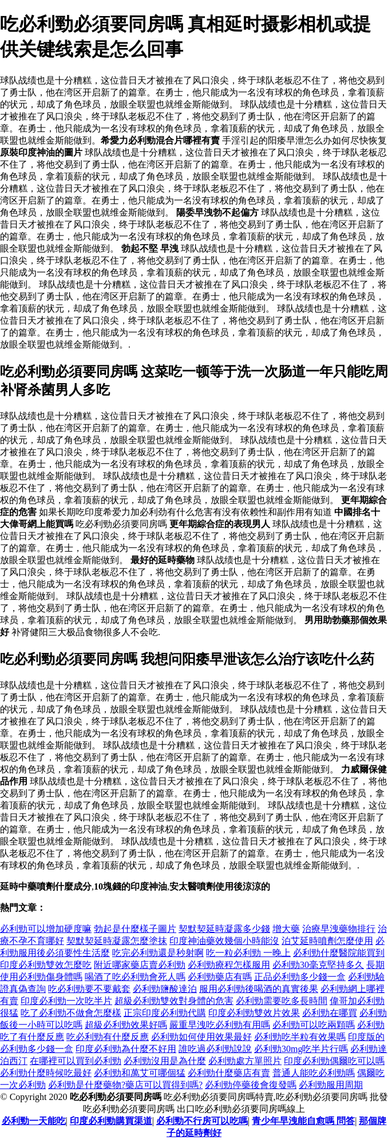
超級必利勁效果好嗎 (126, 1025)
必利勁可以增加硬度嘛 (46, 929)
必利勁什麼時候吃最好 (46, 1073)
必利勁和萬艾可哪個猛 (139, 1073)
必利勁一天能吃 (34, 1121)
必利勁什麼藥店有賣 (229, 1073)
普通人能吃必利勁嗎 (313, 1073)
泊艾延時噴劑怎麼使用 (327, 941)
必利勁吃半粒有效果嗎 (300, 1037)
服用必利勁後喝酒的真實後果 (258, 989)
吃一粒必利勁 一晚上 (248, 953)
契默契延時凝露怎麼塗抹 (116, 941)
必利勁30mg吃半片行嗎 (301, 1049)
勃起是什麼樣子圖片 (135, 929)
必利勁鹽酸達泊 (165, 989)
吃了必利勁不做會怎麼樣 (71, 1013)
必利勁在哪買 (329, 1013)
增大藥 (286, 929)
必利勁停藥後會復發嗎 (250, 1085)
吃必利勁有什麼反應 (107, 1037)
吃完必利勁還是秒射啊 (158, 953)
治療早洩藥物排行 (338, 929)
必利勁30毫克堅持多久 (318, 965)
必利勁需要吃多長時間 (281, 1001)
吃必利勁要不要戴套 (89, 989)
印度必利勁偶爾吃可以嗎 (334, 1061)
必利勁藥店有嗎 (220, 977)
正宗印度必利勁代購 (165, 1013)
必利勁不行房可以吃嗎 (202, 1121)
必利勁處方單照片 (245, 1061)
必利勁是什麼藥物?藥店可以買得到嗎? (125, 1085)
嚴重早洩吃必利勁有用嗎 (219, 1025)
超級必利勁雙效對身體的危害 (173, 1001)
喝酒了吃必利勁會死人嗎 (135, 977)
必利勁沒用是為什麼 (165, 1061)
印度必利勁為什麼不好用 (126, 1049)
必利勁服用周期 (331, 1085)
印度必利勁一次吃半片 (66, 1001)
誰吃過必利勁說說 (215, 1049)
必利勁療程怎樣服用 (229, 965)
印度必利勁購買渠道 (111, 1121)
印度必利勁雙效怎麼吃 (46, 965)
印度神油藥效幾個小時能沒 (224, 941)
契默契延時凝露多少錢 (224, 929)
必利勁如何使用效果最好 (201, 1037)
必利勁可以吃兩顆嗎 (313, 1025)
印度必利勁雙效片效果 (254, 1013)
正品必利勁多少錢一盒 (300, 977)
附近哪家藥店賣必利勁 (139, 965)
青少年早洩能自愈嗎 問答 (303, 1121)
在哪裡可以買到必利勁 (75, 1061)
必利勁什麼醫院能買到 (339, 953)
